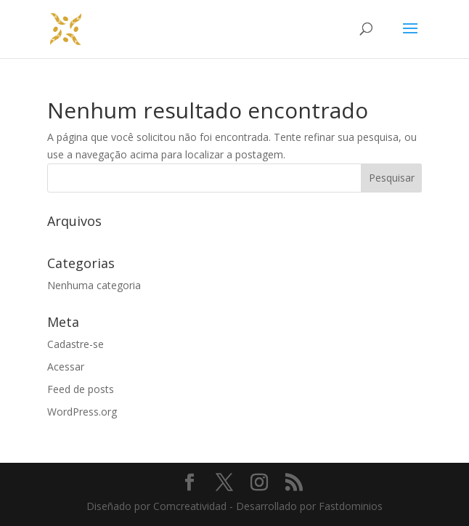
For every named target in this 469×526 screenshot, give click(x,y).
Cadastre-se (75, 344)
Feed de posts (80, 389)
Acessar (65, 366)
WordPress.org (82, 411)
